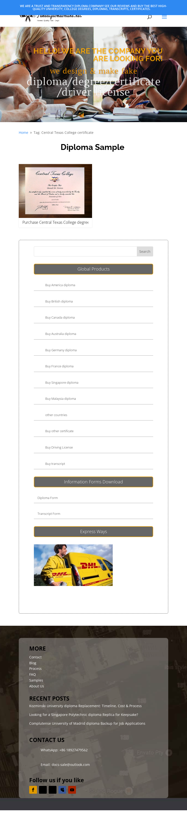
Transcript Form (48, 513)
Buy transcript (55, 463)
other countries (56, 415)
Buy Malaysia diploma (60, 398)
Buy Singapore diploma (61, 382)
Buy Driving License (59, 447)
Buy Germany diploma (61, 350)
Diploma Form (47, 498)
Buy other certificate (59, 431)
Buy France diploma (59, 366)
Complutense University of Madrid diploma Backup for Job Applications (87, 723)
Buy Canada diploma (60, 317)
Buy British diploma (59, 301)
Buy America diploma (60, 285)
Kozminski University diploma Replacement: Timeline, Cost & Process (85, 705)
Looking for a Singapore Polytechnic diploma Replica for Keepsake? (83, 714)
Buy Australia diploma (60, 334)
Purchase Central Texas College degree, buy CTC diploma (71, 222)
